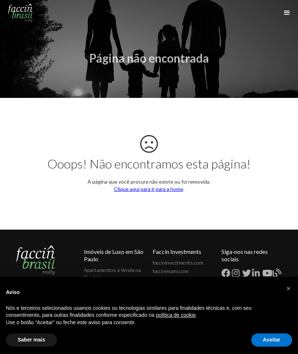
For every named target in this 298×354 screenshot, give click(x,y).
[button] (288, 288)
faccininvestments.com (178, 262)
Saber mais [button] (31, 340)
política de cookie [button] (176, 315)
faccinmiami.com (170, 271)
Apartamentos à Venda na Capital (112, 273)
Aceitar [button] (271, 340)
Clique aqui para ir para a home (148, 189)
